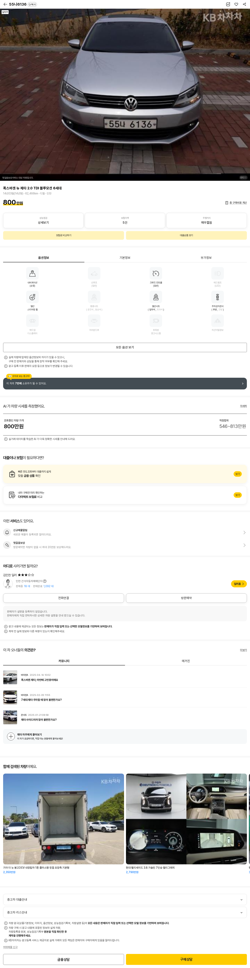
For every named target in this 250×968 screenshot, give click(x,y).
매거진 (186, 661)
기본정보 (125, 258)
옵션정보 (43, 258)
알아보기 (125, 474)
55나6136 (23, 4)
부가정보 (206, 258)
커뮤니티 (64, 661)
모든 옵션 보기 (125, 347)
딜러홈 (237, 583)
